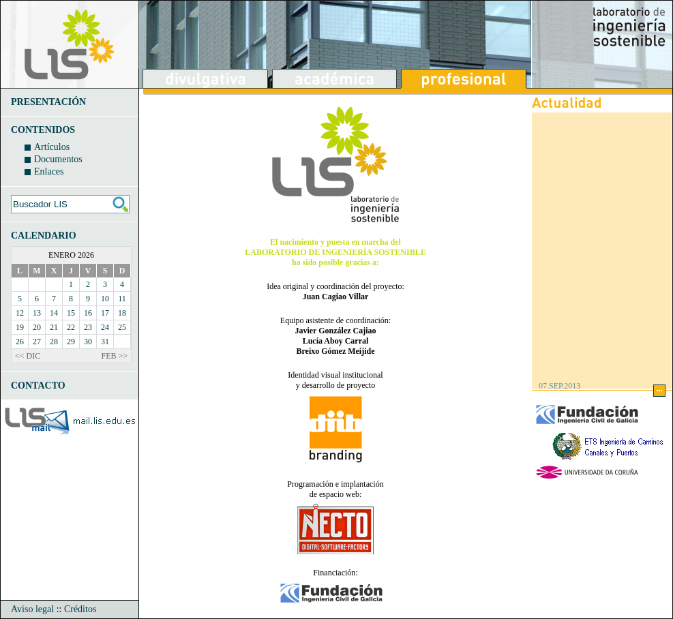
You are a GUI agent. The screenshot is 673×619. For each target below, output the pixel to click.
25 (122, 327)
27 (37, 341)
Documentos (58, 159)
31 (105, 341)
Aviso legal (32, 609)
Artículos (52, 147)
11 (122, 298)
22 (71, 327)
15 (71, 313)
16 (88, 313)
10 (105, 298)
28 (54, 341)
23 (88, 327)
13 (37, 313)
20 (37, 327)
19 (20, 327)
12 (20, 313)
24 (105, 327)
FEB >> (114, 356)
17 (105, 313)
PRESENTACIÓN (48, 102)
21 (54, 327)
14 (54, 313)
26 (20, 341)
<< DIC (27, 356)
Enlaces (49, 171)
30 (88, 341)
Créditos (80, 609)
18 (122, 313)
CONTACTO (38, 385)
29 (71, 341)
